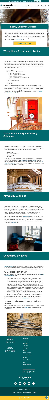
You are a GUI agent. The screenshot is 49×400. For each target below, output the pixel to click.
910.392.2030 (10, 348)
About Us (37, 5)
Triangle (10, 338)
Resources (30, 5)
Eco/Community (27, 364)
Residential (16, 5)
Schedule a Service (25, 43)
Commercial (23, 5)
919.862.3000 (24, 398)
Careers (25, 366)
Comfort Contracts (27, 359)
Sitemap (34, 392)
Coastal (10, 347)
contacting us (19, 39)
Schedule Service (27, 355)
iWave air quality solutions (29, 207)
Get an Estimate (27, 352)
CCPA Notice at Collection (26, 392)
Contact (25, 350)
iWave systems (26, 216)
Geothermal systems (9, 266)
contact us (26, 307)
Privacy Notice (16, 392)
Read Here (37, 1)
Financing (25, 357)
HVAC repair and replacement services (27, 160)
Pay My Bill (43, 5)
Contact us (25, 298)
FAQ (24, 362)
